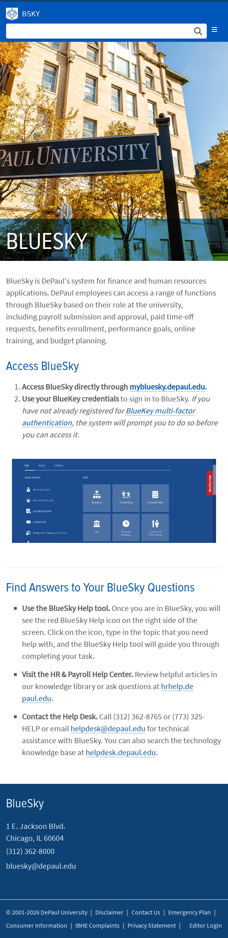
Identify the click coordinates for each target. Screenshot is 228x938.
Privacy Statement (152, 925)
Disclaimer (109, 912)
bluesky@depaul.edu (41, 866)
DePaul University (12, 14)
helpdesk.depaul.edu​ (121, 752)
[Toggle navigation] (214, 29)
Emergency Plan (189, 912)
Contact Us (146, 912)
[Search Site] (106, 31)
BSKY (31, 13)
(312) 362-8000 (30, 851)
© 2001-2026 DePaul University (46, 912)
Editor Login (205, 925)
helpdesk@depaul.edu (108, 728)
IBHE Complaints (97, 925)
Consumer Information (36, 925)
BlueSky (25, 804)
